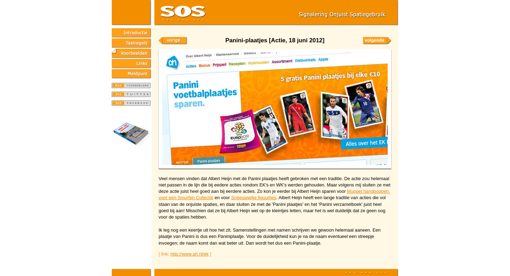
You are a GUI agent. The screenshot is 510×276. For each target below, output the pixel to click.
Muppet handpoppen (368, 191)
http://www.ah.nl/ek (190, 254)
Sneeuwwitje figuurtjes (253, 197)
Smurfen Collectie (196, 197)
